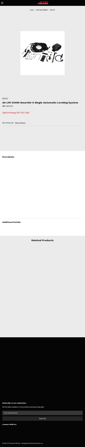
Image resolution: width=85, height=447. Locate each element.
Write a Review (20, 123)
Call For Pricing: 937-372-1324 (15, 113)
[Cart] (82, 3)
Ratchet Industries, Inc (36, 443)
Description (42, 157)
